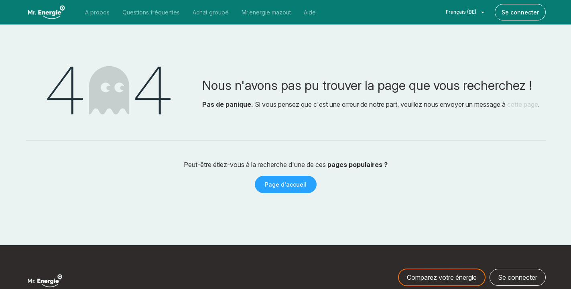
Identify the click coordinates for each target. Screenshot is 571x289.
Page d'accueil (286, 184)
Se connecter (520, 12)
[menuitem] (97, 12)
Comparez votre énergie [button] (442, 277)
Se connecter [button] (517, 277)
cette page (522, 104)
